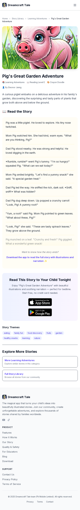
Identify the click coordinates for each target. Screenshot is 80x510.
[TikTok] (8, 419)
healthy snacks (11, 338)
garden (59, 333)
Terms (40, 501)
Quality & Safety (10, 447)
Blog (4, 456)
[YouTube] (3, 419)
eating (7, 333)
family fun (18, 333)
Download (7, 461)
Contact (49, 501)
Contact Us (8, 474)
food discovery (35, 333)
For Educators (9, 451)
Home (5, 18)
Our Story (7, 442)
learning (26, 338)
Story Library (18, 18)
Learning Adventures (37, 18)
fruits (49, 333)
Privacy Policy (9, 479)
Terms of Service (11, 484)
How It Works (9, 437)
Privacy (30, 501)
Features (7, 432)
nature (37, 338)
